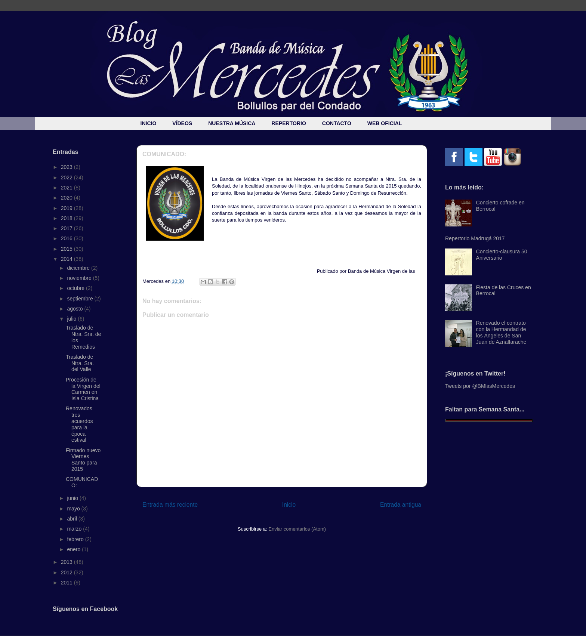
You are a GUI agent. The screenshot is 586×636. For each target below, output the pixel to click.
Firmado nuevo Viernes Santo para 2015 (83, 459)
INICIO (149, 123)
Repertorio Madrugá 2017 (475, 238)
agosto (75, 309)
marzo (75, 529)
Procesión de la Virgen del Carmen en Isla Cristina (83, 389)
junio (73, 498)
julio (72, 319)
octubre (76, 288)
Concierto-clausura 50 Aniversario (501, 254)
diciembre (79, 268)
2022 (67, 177)
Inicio (289, 504)
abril (72, 519)
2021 (67, 188)
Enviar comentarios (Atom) (297, 529)
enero (74, 549)
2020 (67, 198)
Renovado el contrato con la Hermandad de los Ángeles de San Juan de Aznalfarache (501, 332)
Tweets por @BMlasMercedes (480, 386)
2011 (67, 583)
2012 (67, 572)
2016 (67, 238)
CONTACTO (336, 123)
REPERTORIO (288, 123)
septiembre (80, 299)
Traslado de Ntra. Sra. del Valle (80, 363)
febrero (76, 539)
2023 (67, 167)
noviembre (80, 278)
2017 (67, 228)
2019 (67, 208)
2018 (67, 218)
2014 (67, 259)
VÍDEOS (182, 123)
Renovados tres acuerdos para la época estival (79, 424)
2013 (67, 562)
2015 (67, 249)
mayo (74, 509)
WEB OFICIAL (384, 123)
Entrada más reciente (170, 504)
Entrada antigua (400, 504)
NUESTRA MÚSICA (231, 123)
